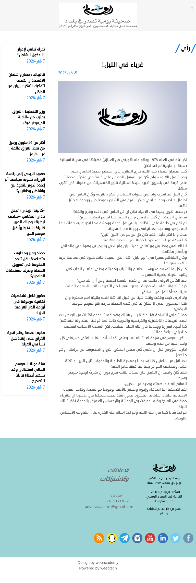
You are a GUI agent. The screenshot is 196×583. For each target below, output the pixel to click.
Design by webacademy (98, 562)
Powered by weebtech (98, 568)
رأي (185, 48)
